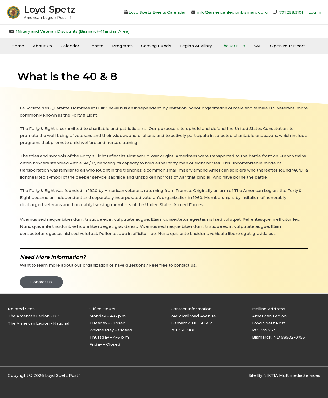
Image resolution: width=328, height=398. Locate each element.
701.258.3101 (291, 12)
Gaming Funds (151, 45)
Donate (92, 45)
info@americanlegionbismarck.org (232, 12)
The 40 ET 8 (226, 45)
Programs (118, 45)
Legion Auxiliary (190, 45)
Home (17, 45)
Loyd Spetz (49, 9)
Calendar (67, 45)
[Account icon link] (314, 12)
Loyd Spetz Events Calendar (157, 12)
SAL (250, 45)
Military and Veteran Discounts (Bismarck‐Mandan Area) (72, 31)
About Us (41, 45)
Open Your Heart (279, 45)
